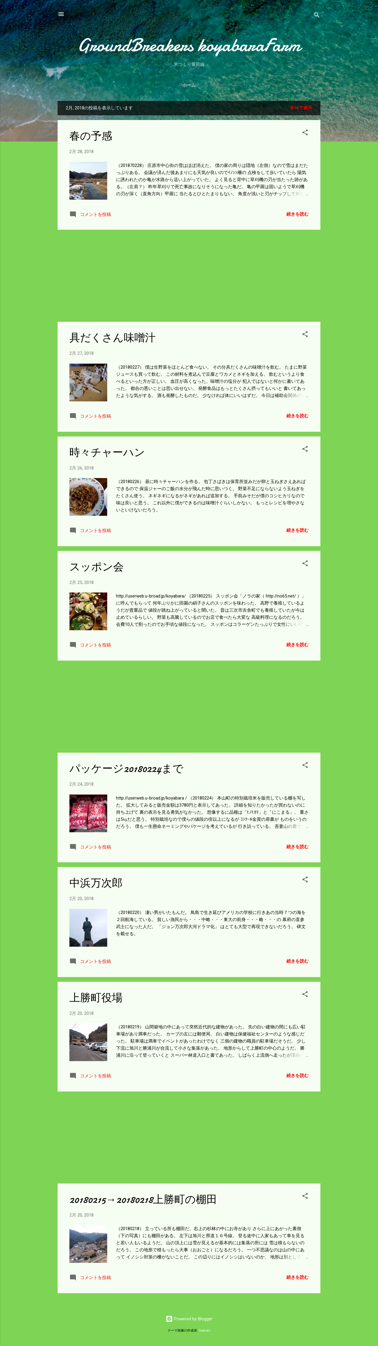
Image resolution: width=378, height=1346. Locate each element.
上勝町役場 (96, 998)
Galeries (205, 1330)
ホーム (189, 85)
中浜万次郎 (96, 883)
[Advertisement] (189, 275)
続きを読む (297, 214)
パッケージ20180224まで (126, 768)
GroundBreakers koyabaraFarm (189, 45)
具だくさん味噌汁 (112, 338)
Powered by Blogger (189, 1319)
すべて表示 (301, 108)
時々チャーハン (107, 452)
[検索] (316, 16)
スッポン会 (96, 567)
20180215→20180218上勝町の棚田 (143, 1199)
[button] (305, 133)
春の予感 (90, 136)
